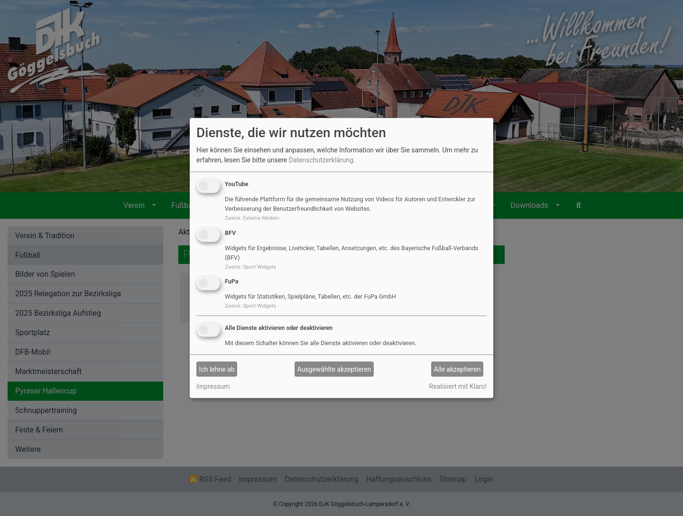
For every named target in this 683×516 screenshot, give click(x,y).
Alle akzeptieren (457, 369)
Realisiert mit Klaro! (458, 386)
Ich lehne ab (217, 369)
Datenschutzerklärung (321, 160)
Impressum (213, 386)
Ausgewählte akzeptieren (334, 369)
